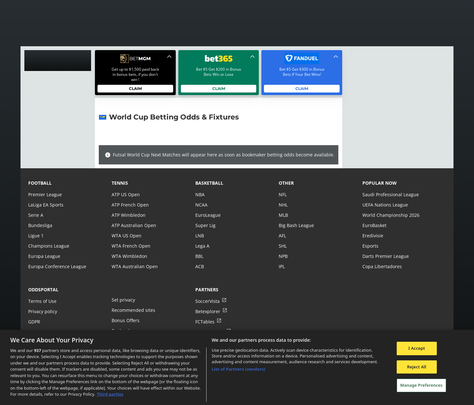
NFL (283, 194)
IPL (282, 266)
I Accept (416, 348)
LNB (199, 236)
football (40, 183)
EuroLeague (207, 215)
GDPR (34, 322)
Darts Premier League (385, 256)
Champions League (48, 246)
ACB (199, 266)
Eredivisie (372, 236)
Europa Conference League (56, 266)
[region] (237, 367)
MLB (283, 215)
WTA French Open (130, 246)
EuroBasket (374, 225)
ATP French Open (130, 205)
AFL (282, 236)
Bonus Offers (125, 320)
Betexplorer (207, 311)
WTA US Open (126, 236)
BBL (199, 256)
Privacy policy (42, 311)
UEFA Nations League (384, 205)
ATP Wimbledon (128, 215)
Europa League (44, 256)
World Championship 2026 (390, 215)
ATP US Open (125, 194)
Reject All (416, 367)
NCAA (201, 205)
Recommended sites (133, 310)
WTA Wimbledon (129, 256)
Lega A (202, 246)
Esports (370, 246)
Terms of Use (42, 301)
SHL (283, 246)
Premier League (44, 194)
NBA (199, 194)
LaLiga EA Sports (45, 205)
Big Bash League (296, 225)
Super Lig (205, 225)
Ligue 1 (35, 236)
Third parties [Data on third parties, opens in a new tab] (110, 394)
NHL (283, 205)
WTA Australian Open (134, 266)
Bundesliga (39, 225)
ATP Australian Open (133, 225)
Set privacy (123, 300)
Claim (135, 88)
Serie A (35, 215)
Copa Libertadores (381, 266)
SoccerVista (207, 301)
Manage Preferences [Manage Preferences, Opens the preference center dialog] (421, 385)
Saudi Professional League (389, 194)
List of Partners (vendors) (238, 369)
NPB (283, 256)
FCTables (204, 322)
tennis (120, 183)
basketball (209, 183)
